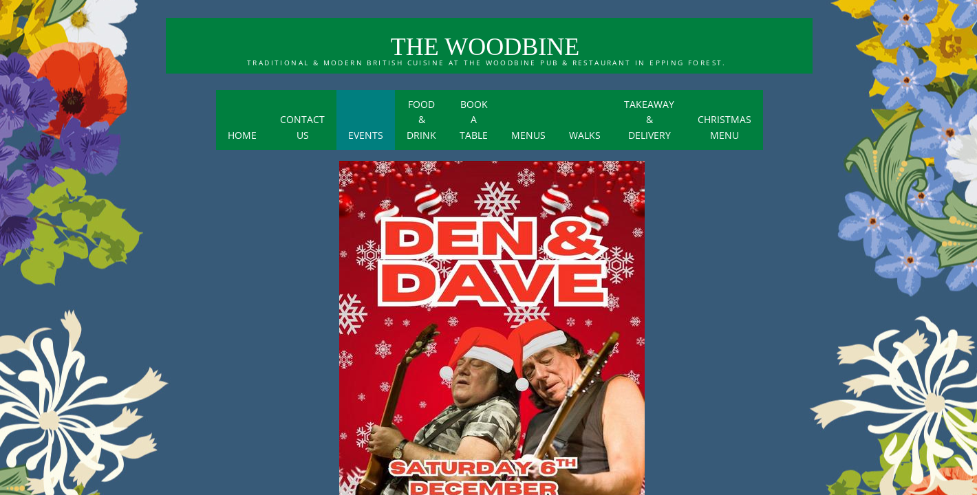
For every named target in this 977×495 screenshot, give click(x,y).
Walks (585, 135)
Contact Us (302, 127)
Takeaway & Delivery (649, 120)
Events (365, 135)
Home (242, 135)
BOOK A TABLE (474, 120)
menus (528, 135)
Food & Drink (421, 120)
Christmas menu (724, 127)
